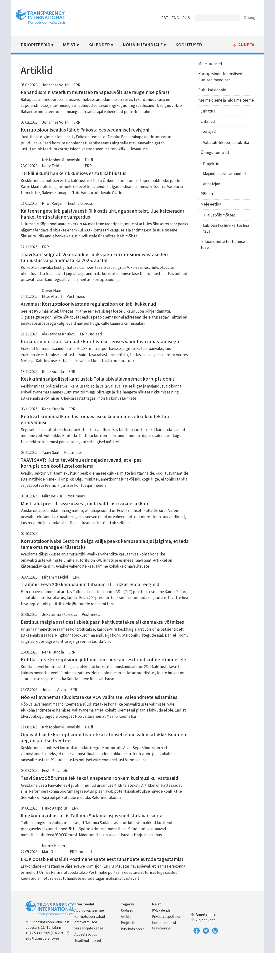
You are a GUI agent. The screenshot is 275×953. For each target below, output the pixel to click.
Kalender (99, 45)
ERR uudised (91, 334)
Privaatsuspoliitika (166, 916)
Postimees (75, 296)
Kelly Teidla (52, 166)
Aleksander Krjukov (58, 334)
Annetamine (205, 914)
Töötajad (208, 131)
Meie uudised (210, 64)
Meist (69, 45)
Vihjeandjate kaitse (88, 928)
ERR (76, 85)
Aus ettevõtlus (85, 934)
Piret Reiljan (52, 203)
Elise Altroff (52, 296)
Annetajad (211, 184)
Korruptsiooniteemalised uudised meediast (220, 77)
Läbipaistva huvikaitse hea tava (226, 228)
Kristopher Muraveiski (61, 160)
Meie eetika (211, 204)
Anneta (246, 45)
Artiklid (126, 916)
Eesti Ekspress (80, 203)
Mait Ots (49, 852)
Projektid (211, 164)
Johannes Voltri (55, 85)
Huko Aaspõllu (54, 808)
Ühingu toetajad (215, 152)
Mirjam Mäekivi (55, 577)
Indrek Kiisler (53, 846)
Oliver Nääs (51, 290)
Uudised (127, 910)
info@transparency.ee (42, 938)
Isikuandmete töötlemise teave (223, 245)
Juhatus (208, 111)
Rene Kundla (53, 371)
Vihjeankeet (205, 920)
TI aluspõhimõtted (219, 215)
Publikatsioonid (212, 90)
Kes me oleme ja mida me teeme (226, 100)
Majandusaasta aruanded (224, 174)
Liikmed (208, 121)
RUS (186, 18)
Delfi (89, 160)
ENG (175, 18)
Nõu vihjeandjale (143, 45)
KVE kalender (162, 910)
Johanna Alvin (54, 690)
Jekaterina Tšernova (59, 614)
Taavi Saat (51, 452)
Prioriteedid (35, 45)
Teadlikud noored (87, 940)
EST (164, 18)
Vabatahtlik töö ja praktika (226, 142)
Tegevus (127, 904)
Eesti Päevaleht (55, 770)
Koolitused (188, 45)
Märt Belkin (52, 496)
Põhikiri (207, 194)
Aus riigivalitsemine (89, 910)
